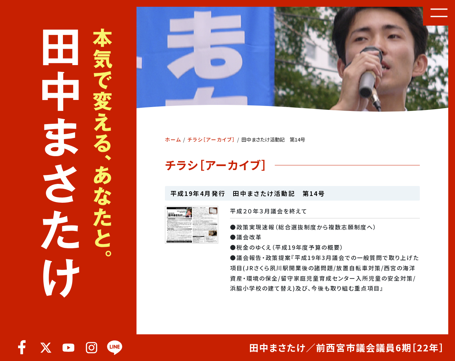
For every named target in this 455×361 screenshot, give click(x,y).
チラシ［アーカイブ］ (211, 139)
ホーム (173, 139)
